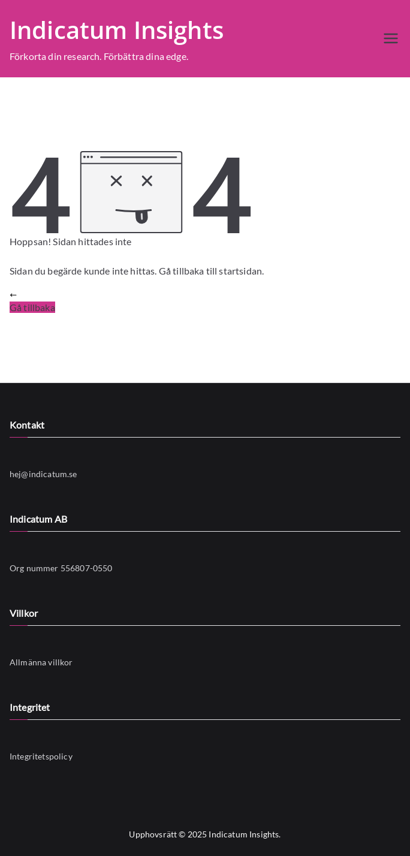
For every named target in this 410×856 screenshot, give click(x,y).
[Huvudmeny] (390, 38)
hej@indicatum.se (43, 474)
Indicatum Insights (117, 29)
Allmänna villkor (41, 662)
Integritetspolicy (41, 756)
